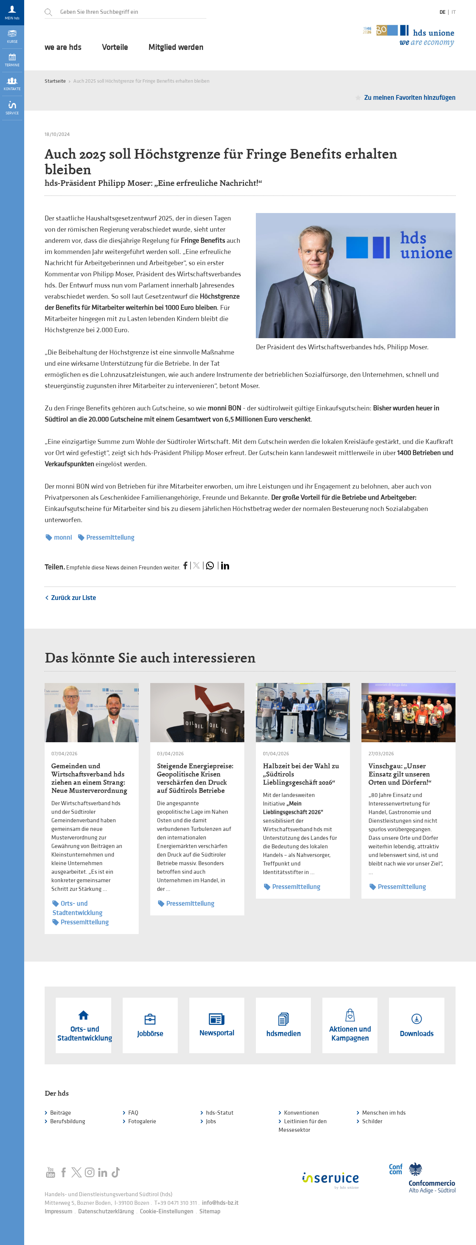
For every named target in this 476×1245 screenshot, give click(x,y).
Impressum (58, 1211)
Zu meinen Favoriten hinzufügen (410, 98)
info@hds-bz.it (220, 1203)
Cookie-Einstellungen (166, 1211)
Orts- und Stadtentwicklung (77, 908)
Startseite (55, 81)
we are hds (63, 48)
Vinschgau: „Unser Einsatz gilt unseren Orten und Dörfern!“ (400, 774)
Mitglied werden (175, 48)
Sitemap (209, 1211)
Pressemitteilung (106, 537)
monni (59, 537)
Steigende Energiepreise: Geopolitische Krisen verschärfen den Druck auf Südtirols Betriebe (195, 778)
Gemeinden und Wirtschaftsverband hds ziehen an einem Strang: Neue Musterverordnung (89, 778)
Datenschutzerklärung (106, 1211)
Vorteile (115, 48)
